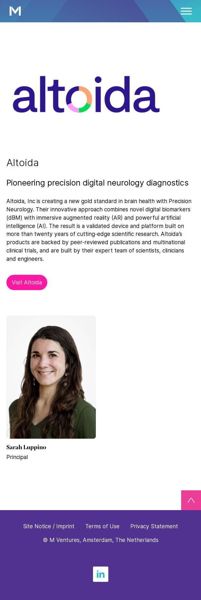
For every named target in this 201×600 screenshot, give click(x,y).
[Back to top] (191, 500)
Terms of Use (102, 526)
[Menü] (187, 11)
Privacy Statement (154, 526)
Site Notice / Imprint (48, 526)
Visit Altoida (27, 282)
